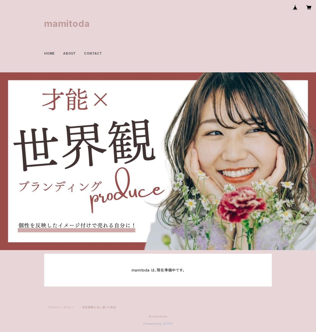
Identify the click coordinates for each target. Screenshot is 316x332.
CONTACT (93, 53)
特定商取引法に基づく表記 (99, 307)
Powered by (158, 323)
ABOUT (69, 53)
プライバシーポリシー (61, 307)
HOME (49, 53)
